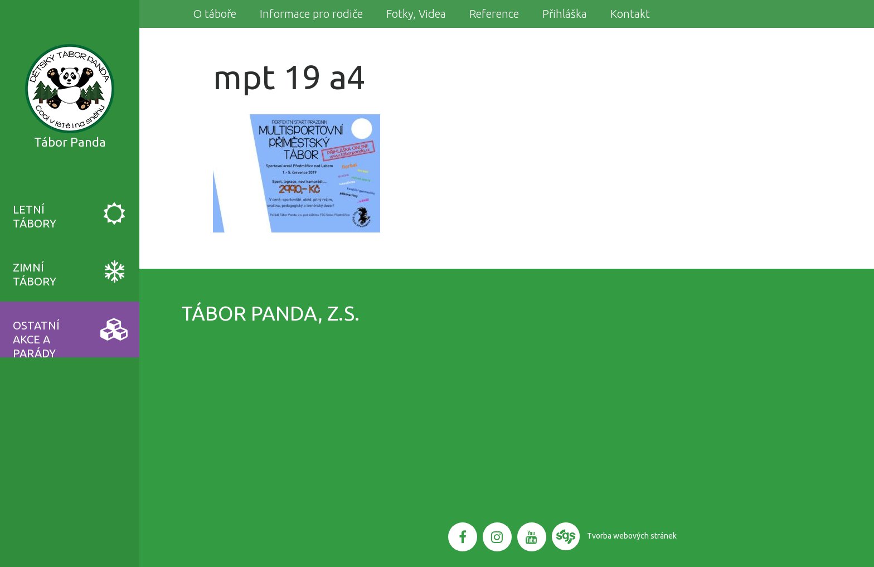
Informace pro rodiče (311, 13)
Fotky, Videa (416, 13)
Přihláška (564, 13)
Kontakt (630, 13)
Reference (494, 13)
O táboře (214, 13)
